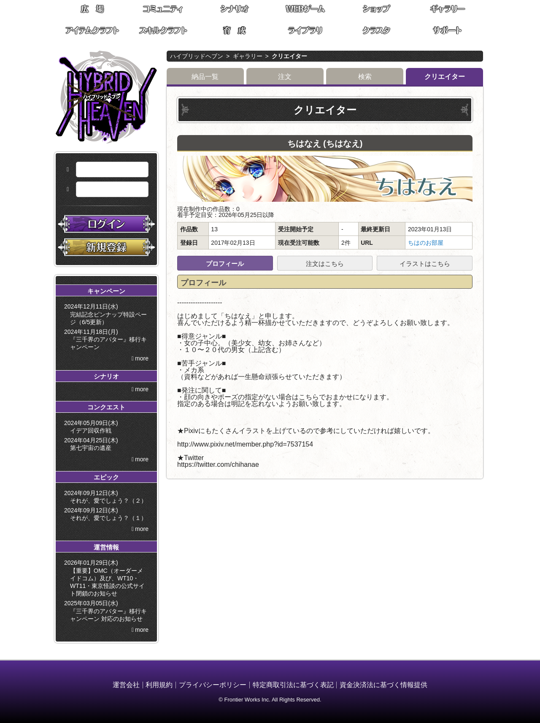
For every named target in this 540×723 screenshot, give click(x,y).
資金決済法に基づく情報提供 (383, 684)
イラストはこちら (425, 263)
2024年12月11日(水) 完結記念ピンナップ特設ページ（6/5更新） (107, 314)
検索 (365, 76)
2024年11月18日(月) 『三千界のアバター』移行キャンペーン (107, 339)
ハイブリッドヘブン (196, 56)
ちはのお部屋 (425, 242)
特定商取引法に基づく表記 (293, 684)
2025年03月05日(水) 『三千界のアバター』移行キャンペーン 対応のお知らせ (107, 611)
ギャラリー (247, 56)
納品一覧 (205, 76)
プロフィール (225, 263)
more (141, 358)
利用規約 (159, 684)
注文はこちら (325, 263)
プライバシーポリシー (212, 684)
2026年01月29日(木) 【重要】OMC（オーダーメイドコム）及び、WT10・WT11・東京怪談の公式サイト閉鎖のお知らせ (106, 578)
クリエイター (289, 56)
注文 (285, 76)
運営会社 (126, 684)
